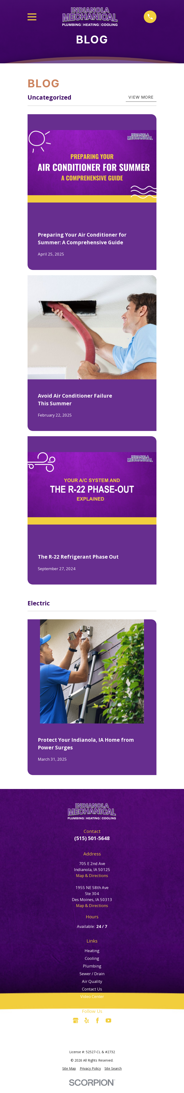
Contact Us (92, 989)
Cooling (92, 958)
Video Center (92, 996)
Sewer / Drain (92, 973)
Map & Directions (92, 875)
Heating (92, 950)
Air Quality (92, 981)
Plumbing (92, 966)
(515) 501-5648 (92, 838)
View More (141, 97)
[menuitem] (69, 1068)
